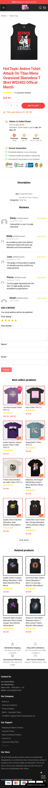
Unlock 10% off (43, 777)
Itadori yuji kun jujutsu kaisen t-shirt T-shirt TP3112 (12, 444)
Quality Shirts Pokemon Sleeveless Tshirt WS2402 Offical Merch (12, 522)
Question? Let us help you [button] (36, 785)
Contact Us (6, 738)
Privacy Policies (8, 709)
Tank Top (13, 16)
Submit (6, 370)
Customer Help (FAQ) (10, 742)
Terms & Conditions (9, 705)
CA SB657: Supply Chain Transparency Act (18, 716)
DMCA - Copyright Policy (11, 712)
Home (3, 16)
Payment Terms (8, 731)
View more (24, 540)
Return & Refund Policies (11, 735)
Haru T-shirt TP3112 (34, 407)
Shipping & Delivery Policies (12, 728)
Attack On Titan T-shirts (28, 197)
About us (5, 702)
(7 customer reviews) (22, 93)
